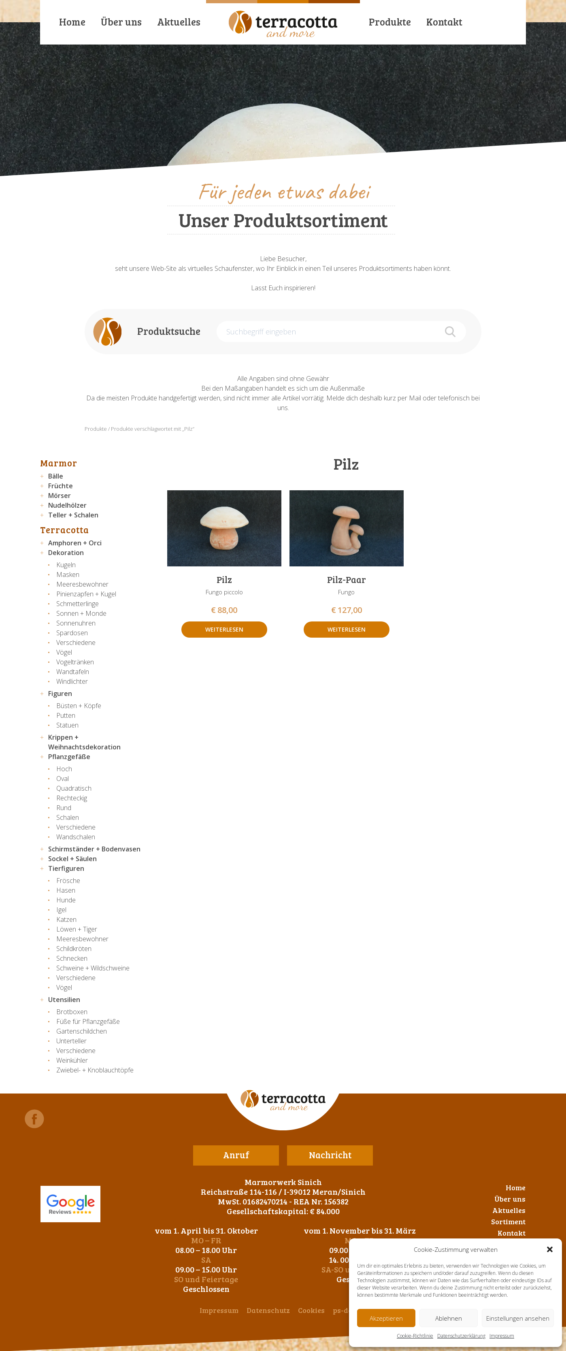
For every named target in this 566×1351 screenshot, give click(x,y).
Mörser (59, 495)
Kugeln (66, 564)
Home (72, 21)
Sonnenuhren (76, 623)
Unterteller (71, 1040)
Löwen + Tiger (76, 929)
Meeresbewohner (82, 584)
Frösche (68, 880)
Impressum (501, 1335)
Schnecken (71, 958)
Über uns (121, 21)
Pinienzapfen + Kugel (86, 593)
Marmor (58, 463)
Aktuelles (178, 21)
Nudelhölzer (67, 505)
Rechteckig (71, 798)
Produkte (390, 21)
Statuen (67, 725)
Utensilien (64, 999)
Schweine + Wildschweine (93, 968)
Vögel (64, 652)
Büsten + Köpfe (78, 705)
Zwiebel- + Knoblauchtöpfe (95, 1070)
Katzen (66, 919)
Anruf (236, 1155)
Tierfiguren (66, 868)
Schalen (67, 817)
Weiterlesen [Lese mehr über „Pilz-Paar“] (347, 629)
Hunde (66, 900)
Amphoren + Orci (75, 542)
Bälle (55, 476)
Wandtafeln (72, 671)
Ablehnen (448, 1318)
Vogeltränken (75, 661)
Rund (63, 807)
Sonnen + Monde (81, 613)
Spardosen (72, 632)
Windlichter (72, 681)
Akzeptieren (386, 1318)
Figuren (60, 693)
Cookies (311, 1310)
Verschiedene (76, 642)
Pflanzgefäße (69, 756)
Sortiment (508, 1221)
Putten (65, 715)
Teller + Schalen (73, 515)
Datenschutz (268, 1310)
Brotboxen (71, 1011)
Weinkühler (72, 1060)
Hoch (64, 768)
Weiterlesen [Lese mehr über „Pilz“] (224, 629)
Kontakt (444, 21)
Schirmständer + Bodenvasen (94, 849)
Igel (61, 909)
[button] (550, 1249)
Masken (67, 574)
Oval (62, 778)
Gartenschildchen (81, 1031)
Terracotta (64, 529)
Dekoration (66, 552)
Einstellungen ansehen (517, 1318)
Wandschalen (75, 836)
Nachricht (330, 1155)
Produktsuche (168, 331)
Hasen (65, 890)
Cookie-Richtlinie (415, 1335)
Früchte (60, 485)
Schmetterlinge (77, 603)
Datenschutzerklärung (461, 1335)
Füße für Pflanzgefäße (88, 1021)
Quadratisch (73, 788)
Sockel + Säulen (72, 858)
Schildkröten (73, 948)
